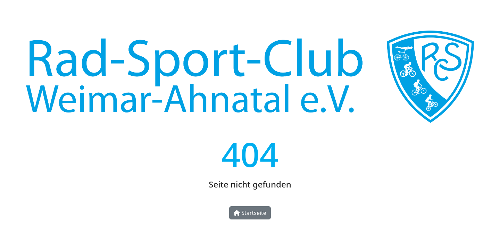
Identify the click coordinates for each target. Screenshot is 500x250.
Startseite (250, 213)
